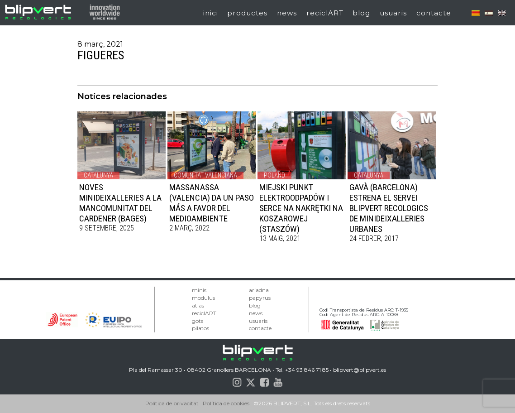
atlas (198, 305)
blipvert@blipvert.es (359, 369)
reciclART (324, 13)
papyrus (260, 297)
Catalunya (98, 175)
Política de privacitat (172, 403)
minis (199, 290)
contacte (433, 13)
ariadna (259, 290)
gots (197, 320)
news (287, 13)
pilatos (200, 328)
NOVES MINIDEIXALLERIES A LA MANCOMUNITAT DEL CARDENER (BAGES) (120, 203)
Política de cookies (226, 403)
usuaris (393, 13)
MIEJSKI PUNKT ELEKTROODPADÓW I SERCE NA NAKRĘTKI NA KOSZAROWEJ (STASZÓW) (301, 208)
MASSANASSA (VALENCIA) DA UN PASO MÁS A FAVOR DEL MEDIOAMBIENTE (211, 203)
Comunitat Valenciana (205, 175)
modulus (203, 297)
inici (210, 13)
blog (361, 13)
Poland (274, 175)
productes (247, 13)
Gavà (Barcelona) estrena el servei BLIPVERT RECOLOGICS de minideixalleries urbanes (388, 208)
